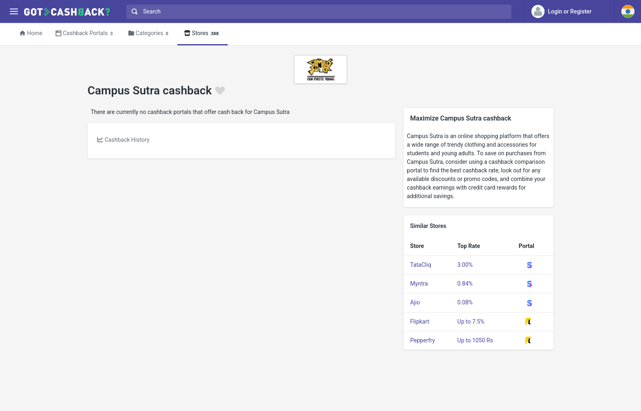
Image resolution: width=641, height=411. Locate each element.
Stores (202, 34)
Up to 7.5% (470, 321)
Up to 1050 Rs (475, 340)
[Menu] (14, 11)
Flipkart (419, 321)
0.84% (465, 283)
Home (31, 33)
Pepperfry (422, 340)
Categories (149, 34)
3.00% (465, 264)
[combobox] (317, 11)
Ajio (415, 302)
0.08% (465, 302)
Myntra (419, 283)
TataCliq (420, 264)
